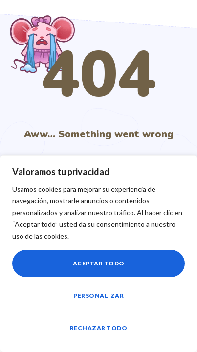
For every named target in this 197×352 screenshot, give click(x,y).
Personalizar (98, 295)
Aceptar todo (99, 263)
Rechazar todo (99, 327)
